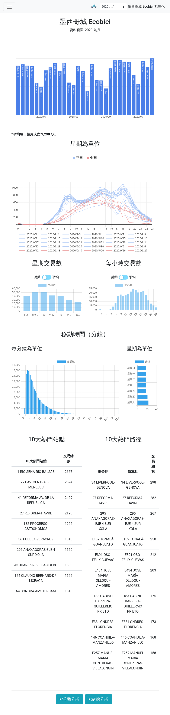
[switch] (46, 277)
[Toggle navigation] (9, 7)
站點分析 (98, 699)
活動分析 (69, 699)
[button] (78, 157)
